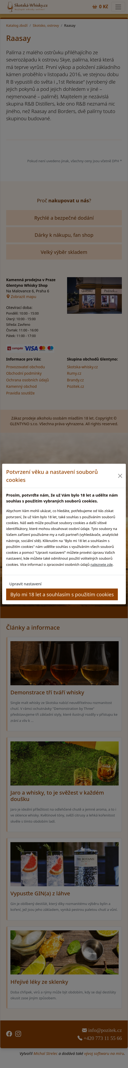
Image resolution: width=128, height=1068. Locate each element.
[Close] (120, 476)
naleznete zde (101, 564)
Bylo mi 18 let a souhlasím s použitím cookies (62, 594)
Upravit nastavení (25, 583)
